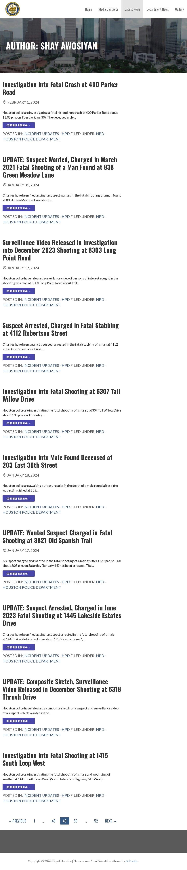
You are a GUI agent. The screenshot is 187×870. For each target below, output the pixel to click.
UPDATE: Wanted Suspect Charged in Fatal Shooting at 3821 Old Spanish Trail (57, 536)
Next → (111, 821)
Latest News (132, 9)
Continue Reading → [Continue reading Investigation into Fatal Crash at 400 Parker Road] (18, 125)
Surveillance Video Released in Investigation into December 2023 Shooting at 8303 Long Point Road (60, 249)
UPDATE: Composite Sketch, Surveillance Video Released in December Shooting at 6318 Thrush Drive (62, 689)
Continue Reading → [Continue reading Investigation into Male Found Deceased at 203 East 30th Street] (18, 498)
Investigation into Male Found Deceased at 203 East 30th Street (57, 461)
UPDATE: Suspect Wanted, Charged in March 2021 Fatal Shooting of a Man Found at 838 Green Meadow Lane (60, 167)
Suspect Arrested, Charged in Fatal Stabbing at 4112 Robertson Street (61, 329)
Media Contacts (108, 9)
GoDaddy (131, 861)
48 (54, 821)
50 (75, 821)
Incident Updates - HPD (47, 133)
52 (96, 821)
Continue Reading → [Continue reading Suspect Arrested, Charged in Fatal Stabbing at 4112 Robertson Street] (18, 357)
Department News (158, 9)
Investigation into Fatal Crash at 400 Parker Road (61, 88)
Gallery (179, 9)
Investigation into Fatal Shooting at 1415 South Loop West (55, 759)
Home (88, 9)
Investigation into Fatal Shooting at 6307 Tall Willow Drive (61, 394)
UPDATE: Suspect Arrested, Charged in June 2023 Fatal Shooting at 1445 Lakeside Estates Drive (62, 615)
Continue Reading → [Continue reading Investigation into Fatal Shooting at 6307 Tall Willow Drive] (18, 423)
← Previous (17, 821)
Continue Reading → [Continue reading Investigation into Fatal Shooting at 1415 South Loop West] (18, 787)
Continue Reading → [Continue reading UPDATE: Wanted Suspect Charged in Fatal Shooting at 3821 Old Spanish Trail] (18, 573)
